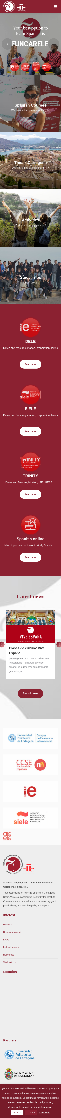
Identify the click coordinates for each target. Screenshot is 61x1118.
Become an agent (12, 932)
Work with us (9, 962)
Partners (7, 924)
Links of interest (11, 947)
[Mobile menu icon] (56, 6)
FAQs (6, 939)
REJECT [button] (31, 1112)
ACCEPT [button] (17, 1112)
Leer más (44, 1112)
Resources (8, 954)
